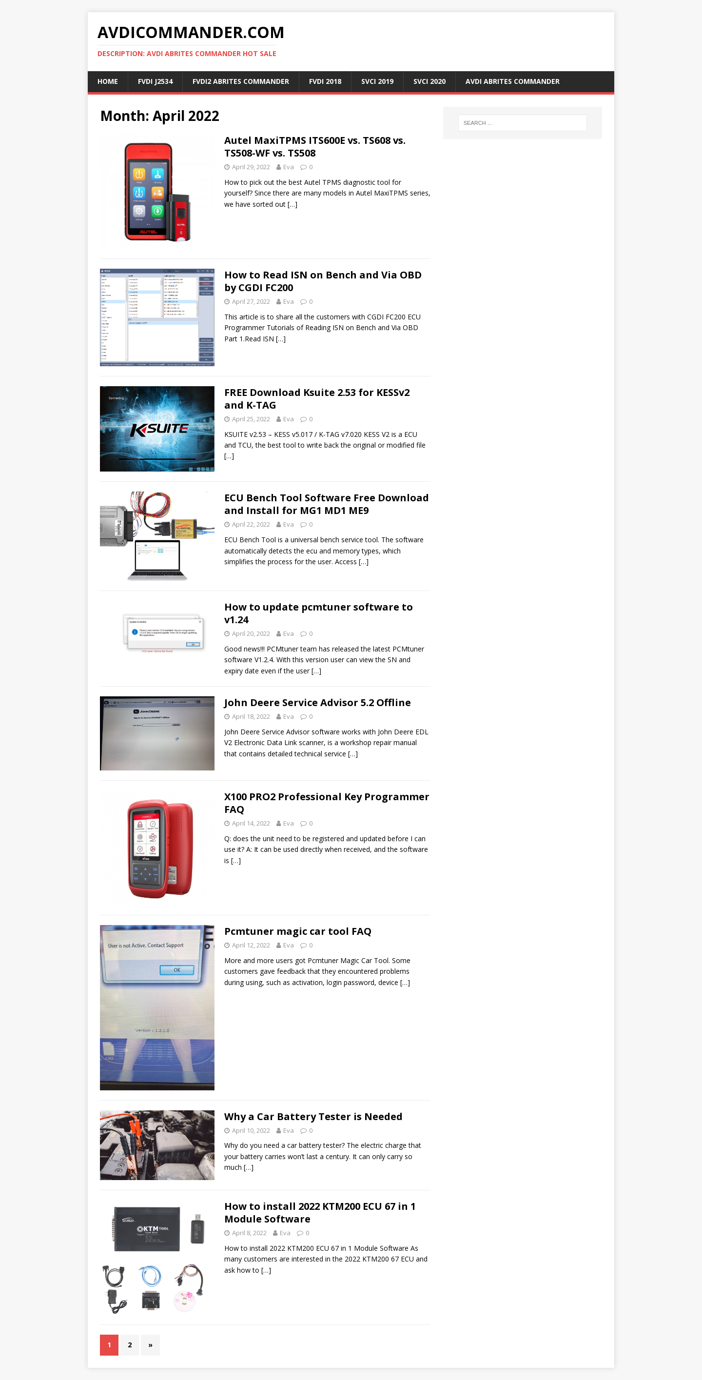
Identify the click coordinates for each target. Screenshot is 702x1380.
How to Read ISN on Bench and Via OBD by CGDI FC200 (323, 281)
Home (108, 81)
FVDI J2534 (155, 81)
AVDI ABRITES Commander (513, 81)
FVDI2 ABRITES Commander (241, 81)
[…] (292, 204)
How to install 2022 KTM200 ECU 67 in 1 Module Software (320, 1212)
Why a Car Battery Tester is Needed (313, 1116)
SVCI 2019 (377, 81)
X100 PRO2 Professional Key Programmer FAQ (326, 803)
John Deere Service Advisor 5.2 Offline (317, 702)
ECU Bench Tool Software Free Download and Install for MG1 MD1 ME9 (326, 504)
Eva (288, 166)
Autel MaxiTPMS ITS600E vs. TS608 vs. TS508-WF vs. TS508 (315, 146)
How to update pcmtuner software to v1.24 (318, 613)
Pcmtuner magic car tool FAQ (297, 931)
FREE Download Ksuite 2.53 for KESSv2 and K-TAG (317, 399)
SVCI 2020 (429, 81)
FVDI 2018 (325, 81)
